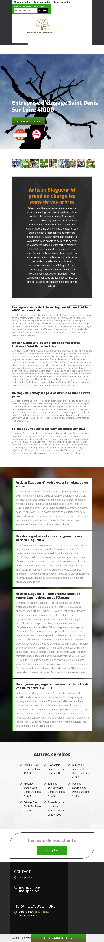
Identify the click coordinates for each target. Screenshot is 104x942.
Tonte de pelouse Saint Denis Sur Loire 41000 (56, 789)
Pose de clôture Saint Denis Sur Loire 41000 (80, 789)
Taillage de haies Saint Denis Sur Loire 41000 (80, 771)
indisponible (22, 2)
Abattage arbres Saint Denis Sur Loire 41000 (32, 789)
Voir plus (52, 850)
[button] (50, 145)
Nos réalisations (28, 121)
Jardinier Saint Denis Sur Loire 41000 (32, 769)
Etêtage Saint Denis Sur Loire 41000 (32, 806)
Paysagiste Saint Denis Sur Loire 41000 (56, 769)
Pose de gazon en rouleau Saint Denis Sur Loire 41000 (56, 808)
